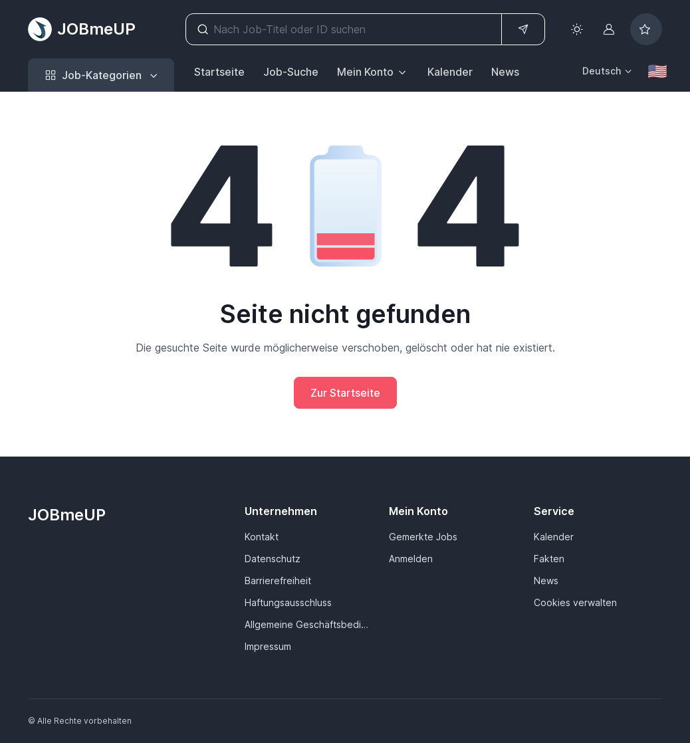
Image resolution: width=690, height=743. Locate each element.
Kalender (450, 71)
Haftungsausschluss (288, 602)
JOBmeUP (82, 29)
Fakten (549, 558)
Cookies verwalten (575, 602)
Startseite (219, 71)
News (505, 71)
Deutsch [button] (601, 70)
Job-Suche (290, 71)
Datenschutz (272, 558)
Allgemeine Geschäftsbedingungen (309, 624)
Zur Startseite (345, 392)
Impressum (268, 646)
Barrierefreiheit (278, 580)
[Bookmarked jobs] (646, 29)
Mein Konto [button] (365, 71)
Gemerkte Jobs (423, 536)
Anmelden (411, 558)
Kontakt (262, 536)
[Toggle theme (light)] (577, 29)
